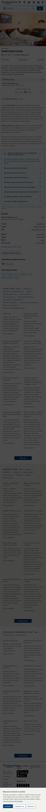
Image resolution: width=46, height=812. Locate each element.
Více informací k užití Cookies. (13, 801)
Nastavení (30, 806)
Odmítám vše (19, 806)
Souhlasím (7, 806)
